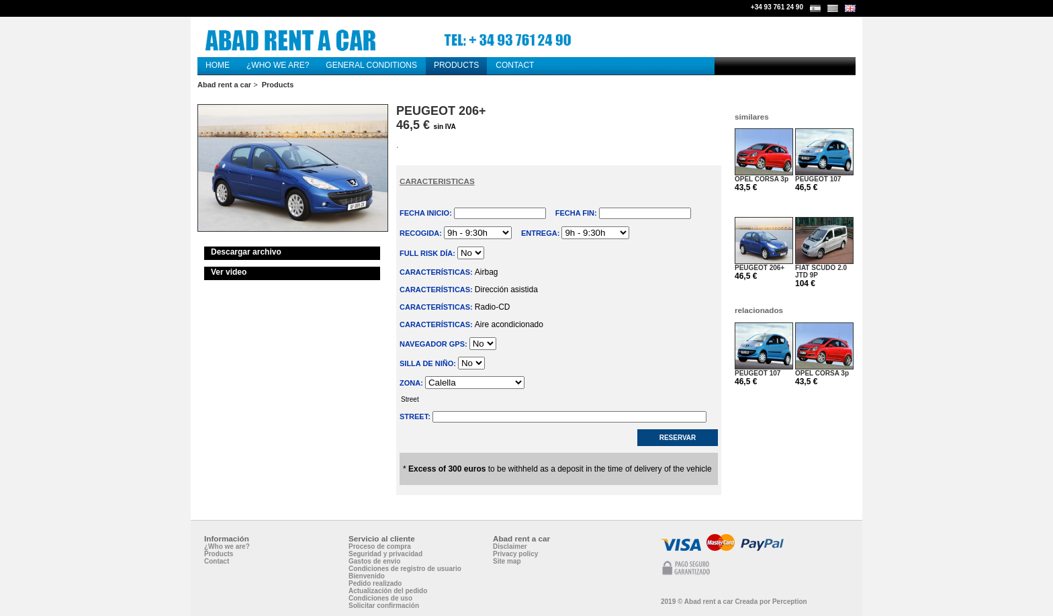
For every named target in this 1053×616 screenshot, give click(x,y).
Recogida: (422, 233)
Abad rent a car (224, 85)
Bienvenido (367, 576)
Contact (216, 561)
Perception (789, 601)
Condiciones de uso (380, 598)
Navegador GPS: (434, 344)
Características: (437, 272)
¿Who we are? (227, 546)
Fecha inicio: (427, 213)
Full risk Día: (428, 253)
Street (559, 400)
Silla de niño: (429, 363)
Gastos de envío (374, 561)
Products (278, 85)
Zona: (412, 383)
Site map (507, 561)
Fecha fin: (577, 213)
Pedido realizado (375, 583)
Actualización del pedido (388, 591)
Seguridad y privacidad (385, 554)
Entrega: (541, 233)
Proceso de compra (380, 546)
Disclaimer (510, 546)
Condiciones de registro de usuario (405, 568)
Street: (416, 416)
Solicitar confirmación (384, 605)
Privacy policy (515, 554)
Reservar (677, 437)
